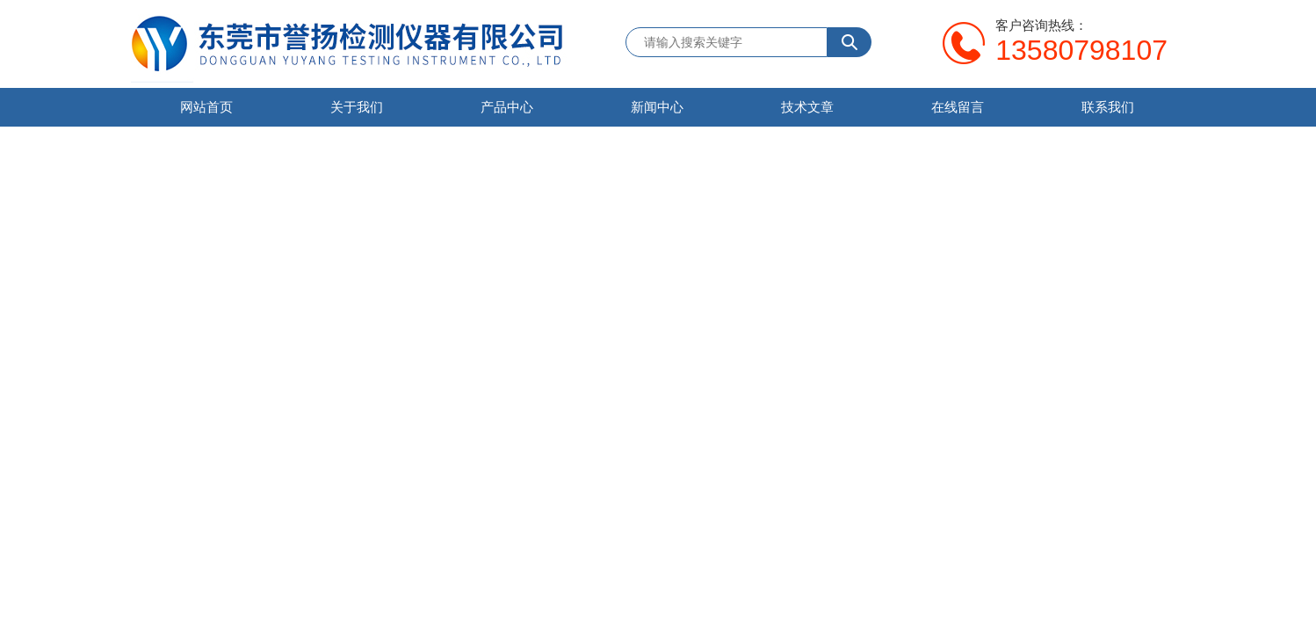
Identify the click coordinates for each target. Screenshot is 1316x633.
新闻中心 (657, 106)
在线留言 (957, 106)
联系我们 (1107, 106)
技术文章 (807, 106)
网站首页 (206, 106)
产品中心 (507, 106)
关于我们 (356, 106)
